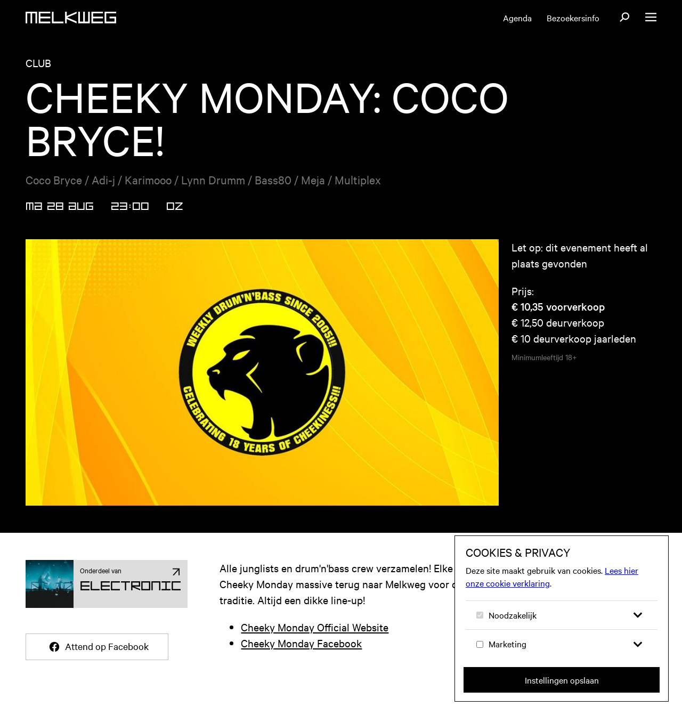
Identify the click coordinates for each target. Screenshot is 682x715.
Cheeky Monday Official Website (314, 626)
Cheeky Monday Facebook (301, 642)
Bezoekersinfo (573, 17)
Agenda (517, 17)
